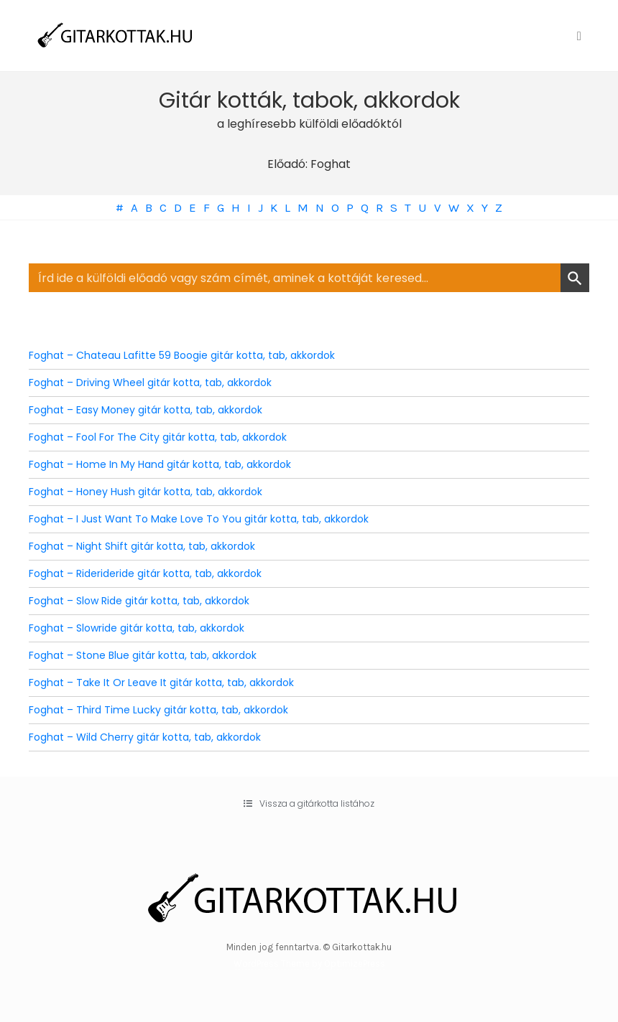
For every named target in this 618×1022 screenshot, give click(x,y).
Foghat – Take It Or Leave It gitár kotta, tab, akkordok (161, 682)
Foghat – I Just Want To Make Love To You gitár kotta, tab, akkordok (199, 519)
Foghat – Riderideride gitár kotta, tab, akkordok (145, 573)
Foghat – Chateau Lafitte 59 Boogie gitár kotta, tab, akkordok (182, 355)
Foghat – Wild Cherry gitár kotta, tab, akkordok (145, 737)
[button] (309, 804)
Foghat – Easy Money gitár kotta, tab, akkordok (145, 410)
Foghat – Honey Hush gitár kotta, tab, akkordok (145, 491)
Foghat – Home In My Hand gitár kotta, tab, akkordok (160, 464)
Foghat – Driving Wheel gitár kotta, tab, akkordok (150, 382)
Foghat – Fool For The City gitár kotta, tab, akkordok (158, 437)
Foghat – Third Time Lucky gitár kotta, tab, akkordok (158, 710)
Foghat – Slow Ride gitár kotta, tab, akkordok (139, 601)
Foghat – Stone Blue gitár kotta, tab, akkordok (143, 655)
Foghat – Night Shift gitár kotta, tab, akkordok (142, 546)
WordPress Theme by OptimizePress (309, 963)
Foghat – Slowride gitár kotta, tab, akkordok (136, 628)
